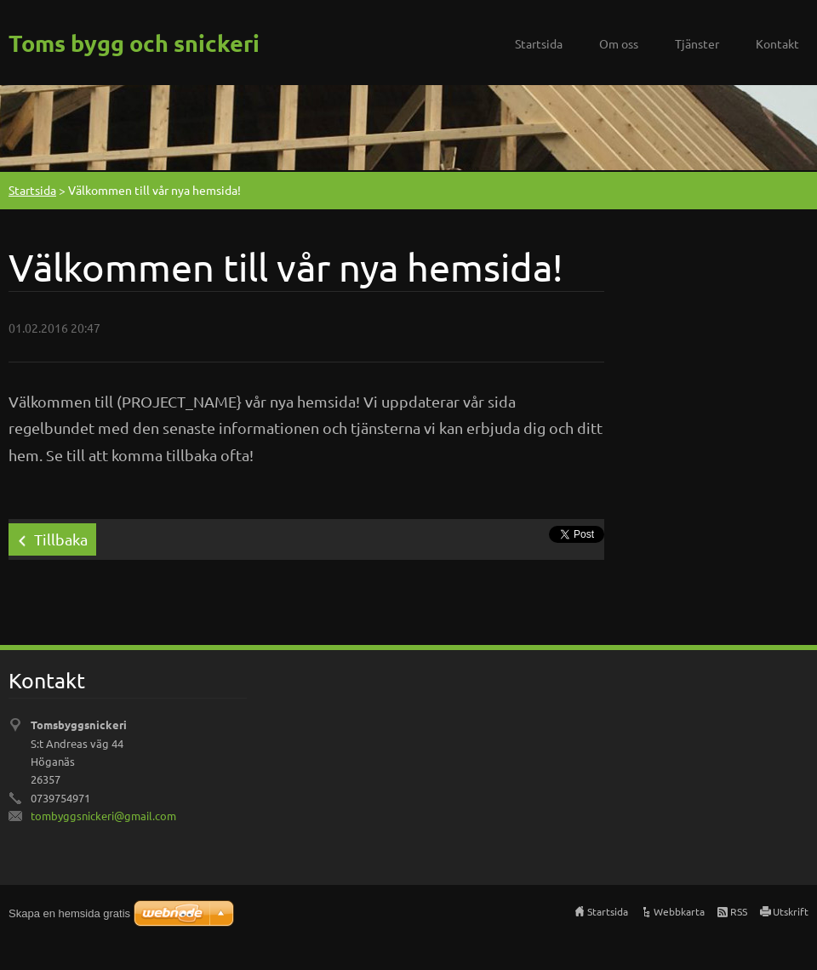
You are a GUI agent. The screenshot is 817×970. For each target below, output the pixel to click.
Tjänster (697, 43)
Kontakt (777, 43)
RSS (738, 911)
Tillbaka (61, 539)
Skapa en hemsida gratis (69, 913)
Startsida (539, 43)
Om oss (618, 43)
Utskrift (790, 911)
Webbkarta (679, 911)
